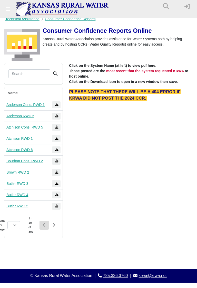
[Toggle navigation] (8, 9)
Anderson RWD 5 (20, 116)
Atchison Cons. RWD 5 (24, 127)
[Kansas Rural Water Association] (62, 9)
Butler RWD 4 (17, 195)
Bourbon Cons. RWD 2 (24, 161)
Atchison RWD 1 (19, 138)
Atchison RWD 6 (19, 150)
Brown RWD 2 (17, 172)
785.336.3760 (115, 275)
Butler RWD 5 (17, 206)
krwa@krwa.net (153, 275)
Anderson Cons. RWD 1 (25, 105)
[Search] (29, 74)
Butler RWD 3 (17, 184)
